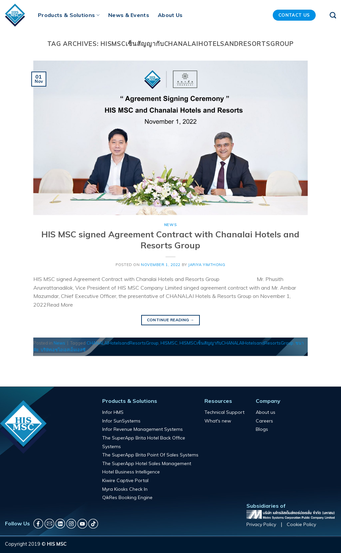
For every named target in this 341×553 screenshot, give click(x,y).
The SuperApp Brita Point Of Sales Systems (150, 455)
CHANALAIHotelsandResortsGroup (123, 343)
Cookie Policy (301, 524)
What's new (217, 421)
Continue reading (170, 320)
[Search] (333, 15)
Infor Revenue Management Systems (142, 429)
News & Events (128, 15)
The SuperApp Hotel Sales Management (146, 463)
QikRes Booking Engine (127, 497)
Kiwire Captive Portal (125, 480)
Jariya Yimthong (206, 264)
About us (265, 412)
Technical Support (224, 412)
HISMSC (169, 343)
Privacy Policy (261, 524)
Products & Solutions (69, 15)
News (170, 224)
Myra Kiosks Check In (125, 489)
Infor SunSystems (121, 421)
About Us (170, 15)
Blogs (262, 429)
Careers (264, 421)
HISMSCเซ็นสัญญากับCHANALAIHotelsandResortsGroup (236, 343)
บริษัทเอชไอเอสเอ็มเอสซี (63, 349)
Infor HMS (113, 412)
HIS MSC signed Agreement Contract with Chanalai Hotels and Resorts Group (170, 239)
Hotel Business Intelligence (131, 472)
